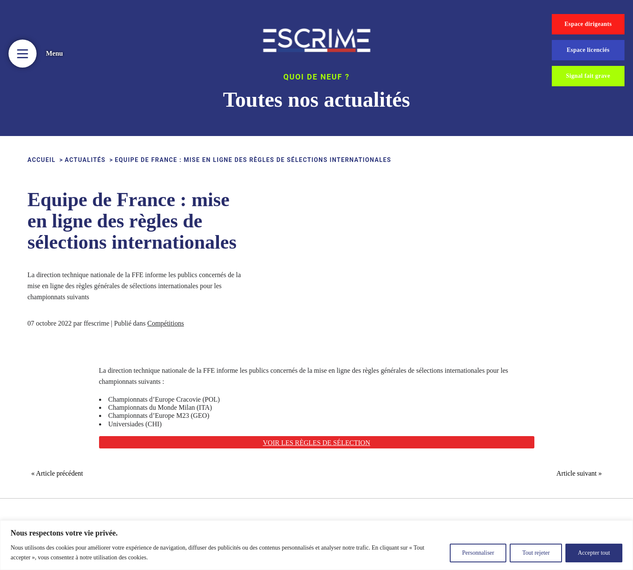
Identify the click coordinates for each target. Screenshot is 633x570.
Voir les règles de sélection (316, 442)
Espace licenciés (588, 50)
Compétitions (165, 323)
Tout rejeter (536, 553)
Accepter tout (594, 553)
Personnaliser (478, 553)
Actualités (85, 159)
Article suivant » (579, 473)
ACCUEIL (42, 159)
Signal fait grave (588, 76)
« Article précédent (57, 473)
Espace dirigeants (588, 24)
